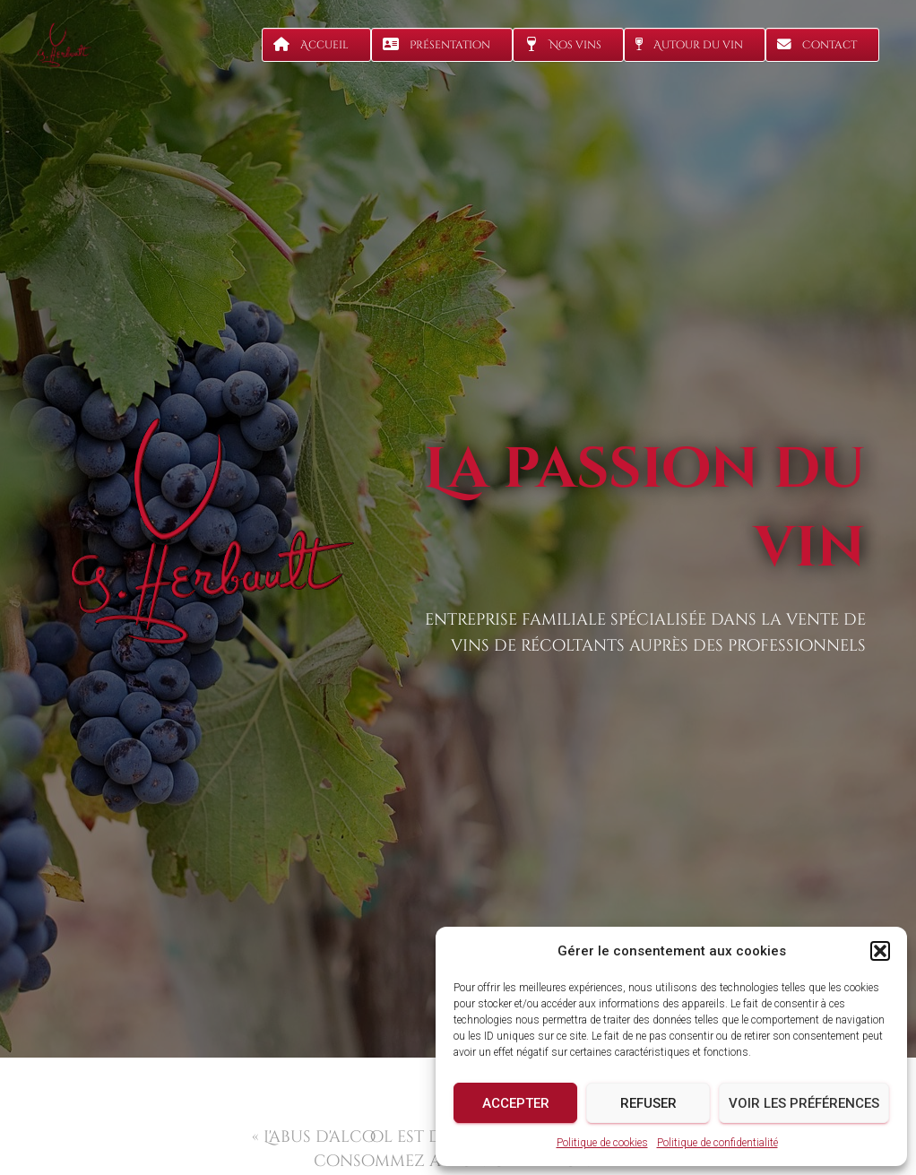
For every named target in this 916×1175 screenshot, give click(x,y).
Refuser (648, 1103)
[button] (880, 951)
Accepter (515, 1103)
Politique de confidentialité (717, 1142)
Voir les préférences (804, 1103)
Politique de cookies (602, 1142)
